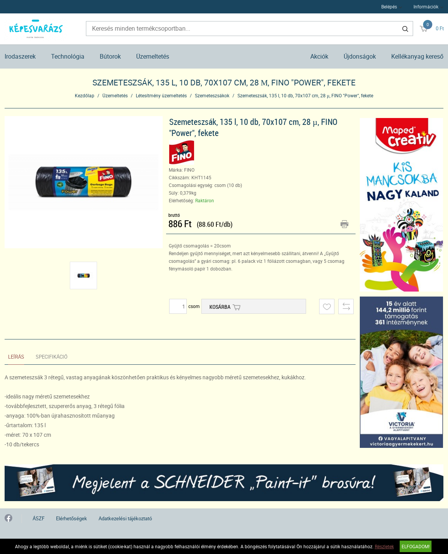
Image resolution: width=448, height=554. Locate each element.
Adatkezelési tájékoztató (125, 518)
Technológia (67, 56)
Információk (425, 6)
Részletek (384, 546)
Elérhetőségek (71, 518)
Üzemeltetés (152, 56)
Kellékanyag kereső (417, 56)
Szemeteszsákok (212, 95)
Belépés (389, 6)
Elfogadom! (416, 546)
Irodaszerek (20, 56)
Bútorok (110, 56)
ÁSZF (38, 518)
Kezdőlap (84, 95)
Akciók (319, 56)
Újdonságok (360, 56)
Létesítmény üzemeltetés (161, 95)
